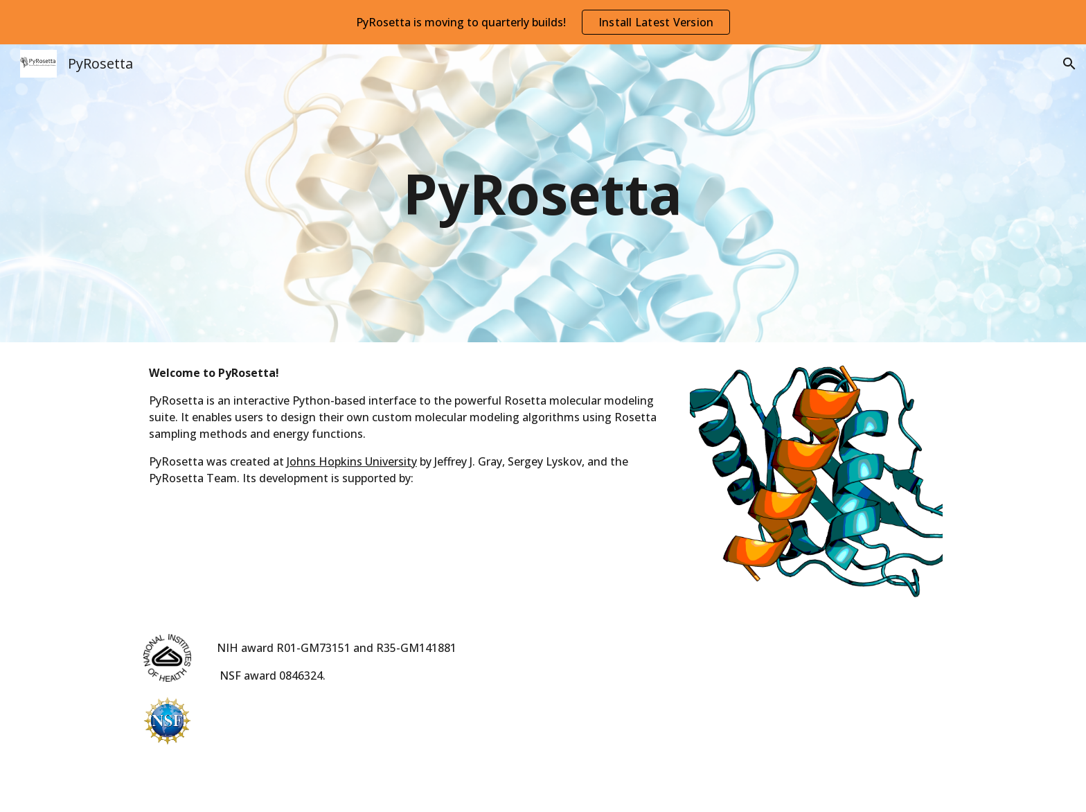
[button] (1069, 63)
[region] (543, 22)
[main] (543, 193)
